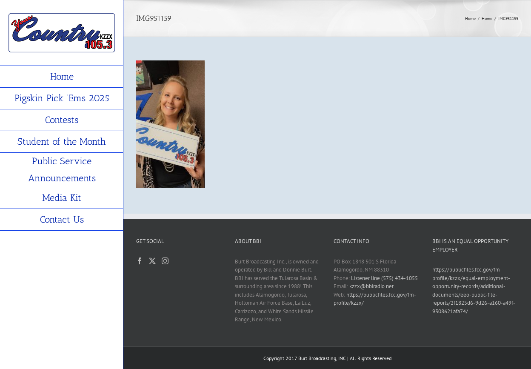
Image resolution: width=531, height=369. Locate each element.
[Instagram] (165, 260)
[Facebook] (139, 260)
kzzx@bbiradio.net (371, 286)
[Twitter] (152, 260)
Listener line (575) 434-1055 (384, 278)
